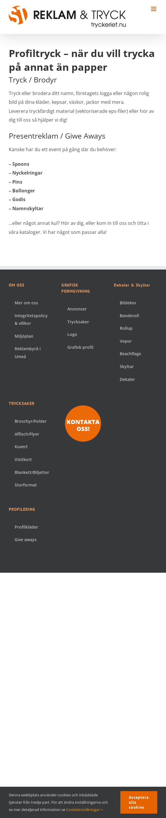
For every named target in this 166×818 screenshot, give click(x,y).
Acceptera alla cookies (139, 802)
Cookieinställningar (84, 809)
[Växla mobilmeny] (154, 9)
